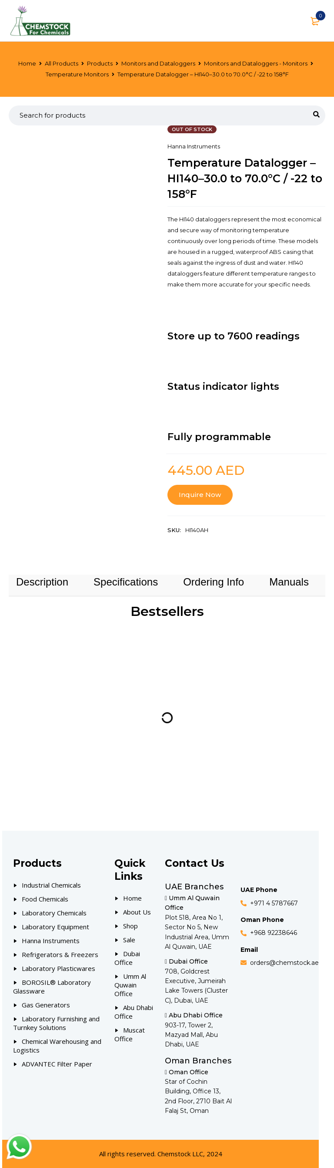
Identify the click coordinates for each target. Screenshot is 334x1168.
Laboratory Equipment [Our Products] (55, 926)
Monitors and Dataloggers (158, 63)
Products (100, 63)
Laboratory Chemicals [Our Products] (54, 912)
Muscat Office (129, 1034)
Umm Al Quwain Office (130, 985)
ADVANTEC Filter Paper (57, 1063)
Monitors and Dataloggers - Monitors (255, 63)
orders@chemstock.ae (284, 963)
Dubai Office (127, 958)
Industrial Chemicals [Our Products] (51, 885)
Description (42, 582)
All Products (61, 63)
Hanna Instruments (193, 146)
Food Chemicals (45, 899)
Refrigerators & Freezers (60, 954)
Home (27, 63)
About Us (137, 912)
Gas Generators (46, 1004)
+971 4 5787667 (274, 903)
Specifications (126, 582)
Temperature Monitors (77, 74)
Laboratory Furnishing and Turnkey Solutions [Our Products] (56, 1023)
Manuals (289, 582)
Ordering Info (213, 582)
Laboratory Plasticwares (58, 968)
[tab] (42, 582)
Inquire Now (200, 494)
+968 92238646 (273, 933)
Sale (129, 939)
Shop (130, 925)
